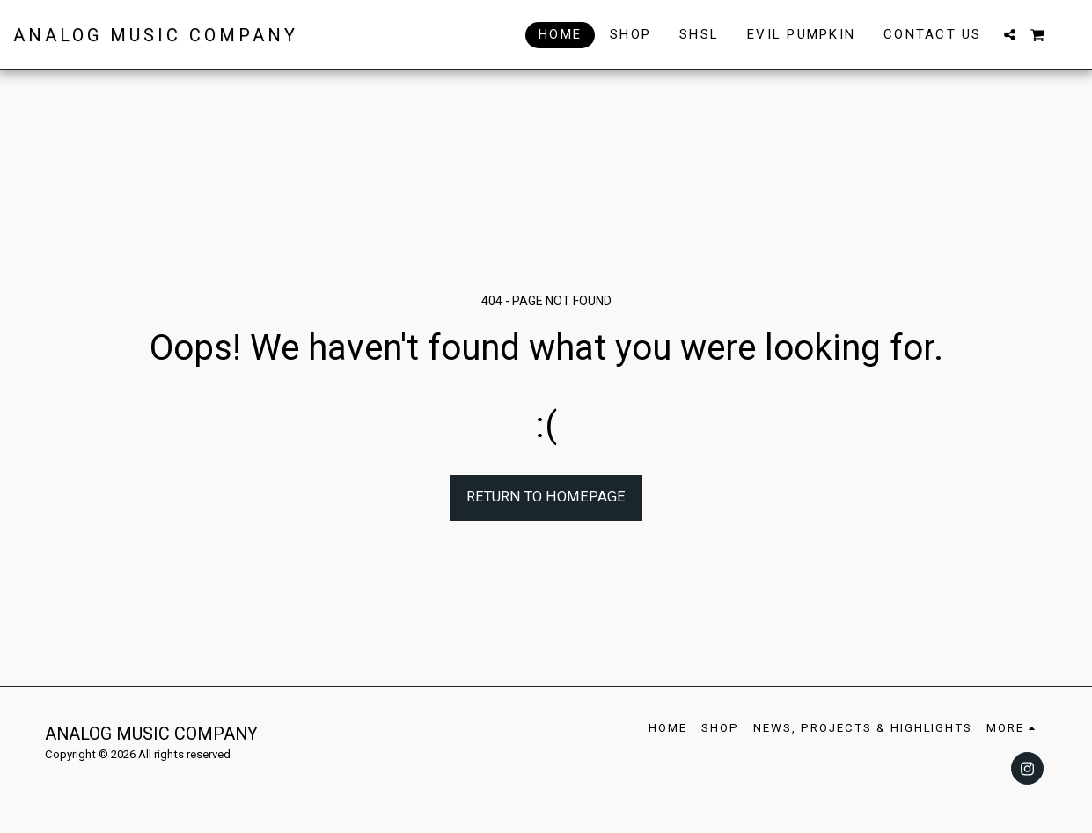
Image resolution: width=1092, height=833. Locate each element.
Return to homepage (546, 496)
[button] (1009, 34)
